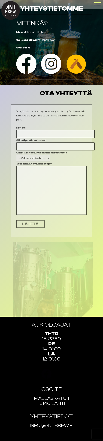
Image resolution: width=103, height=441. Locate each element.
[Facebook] (26, 64)
